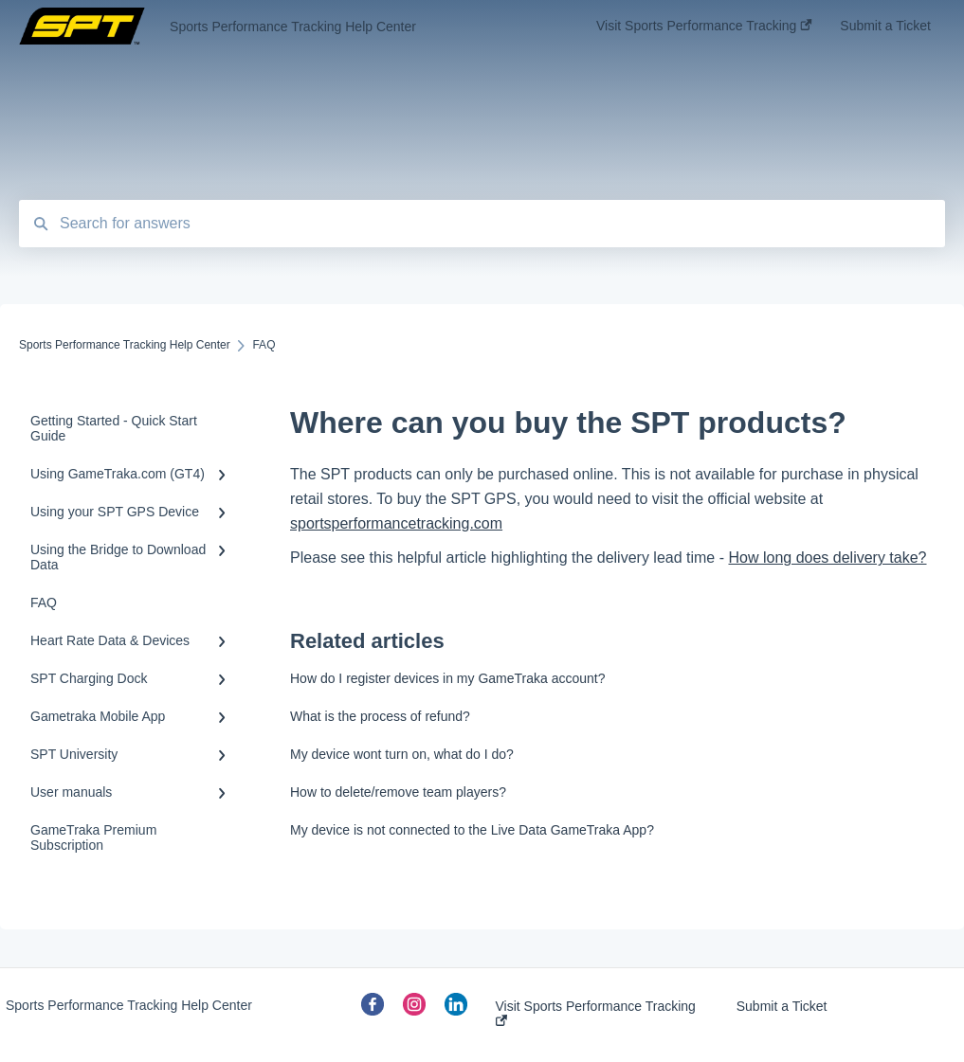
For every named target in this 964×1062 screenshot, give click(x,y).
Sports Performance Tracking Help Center (293, 26)
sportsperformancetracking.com (396, 523)
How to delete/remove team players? (398, 792)
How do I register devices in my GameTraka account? (448, 678)
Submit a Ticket (782, 1006)
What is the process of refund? (380, 716)
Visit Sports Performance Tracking (596, 1012)
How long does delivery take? (827, 557)
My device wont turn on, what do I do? (402, 754)
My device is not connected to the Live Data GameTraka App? (472, 829)
